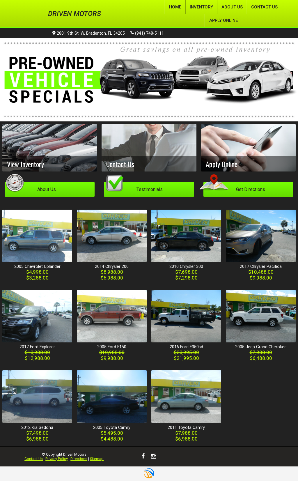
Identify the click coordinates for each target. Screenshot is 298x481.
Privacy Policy (56, 458)
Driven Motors (74, 13)
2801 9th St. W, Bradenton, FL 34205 (88, 33)
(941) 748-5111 (147, 33)
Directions (78, 458)
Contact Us (33, 458)
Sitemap (97, 458)
